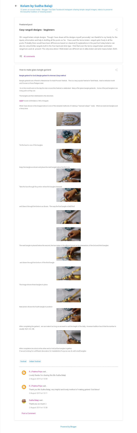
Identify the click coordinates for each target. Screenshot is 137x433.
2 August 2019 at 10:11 (38, 393)
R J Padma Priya (35, 372)
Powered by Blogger (68, 427)
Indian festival (34, 361)
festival (23, 361)
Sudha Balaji (34, 400)
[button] (116, 30)
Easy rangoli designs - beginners (36, 29)
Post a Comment (28, 413)
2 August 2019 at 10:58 (38, 407)
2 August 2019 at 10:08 (38, 379)
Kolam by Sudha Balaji (36, 6)
